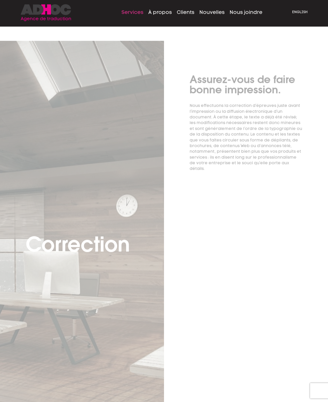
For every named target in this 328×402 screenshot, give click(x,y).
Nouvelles (211, 9)
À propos (160, 9)
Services (132, 9)
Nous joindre (246, 9)
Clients (185, 9)
